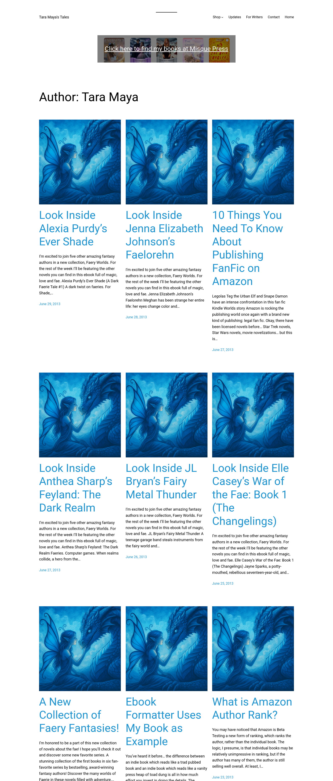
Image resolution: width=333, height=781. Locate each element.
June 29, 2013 (49, 304)
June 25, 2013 (222, 583)
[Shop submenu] (222, 17)
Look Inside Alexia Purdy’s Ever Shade (73, 228)
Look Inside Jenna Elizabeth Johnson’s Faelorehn (164, 235)
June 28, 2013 (136, 317)
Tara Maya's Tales (54, 17)
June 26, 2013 (136, 557)
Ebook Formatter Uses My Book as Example (163, 721)
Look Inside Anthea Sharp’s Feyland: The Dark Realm (75, 488)
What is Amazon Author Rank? (252, 708)
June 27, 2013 (222, 350)
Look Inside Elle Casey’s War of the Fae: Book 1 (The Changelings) (250, 495)
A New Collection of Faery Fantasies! (79, 715)
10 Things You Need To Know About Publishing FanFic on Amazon (247, 248)
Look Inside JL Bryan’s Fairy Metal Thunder (161, 481)
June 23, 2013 (222, 777)
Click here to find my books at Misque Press (166, 48)
